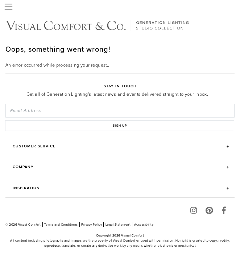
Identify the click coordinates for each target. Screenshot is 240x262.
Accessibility (144, 224)
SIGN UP (120, 125)
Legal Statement (118, 224)
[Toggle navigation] (9, 6)
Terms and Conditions (61, 224)
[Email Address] (120, 111)
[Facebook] (224, 212)
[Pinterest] (209, 212)
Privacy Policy (91, 224)
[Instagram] (193, 212)
